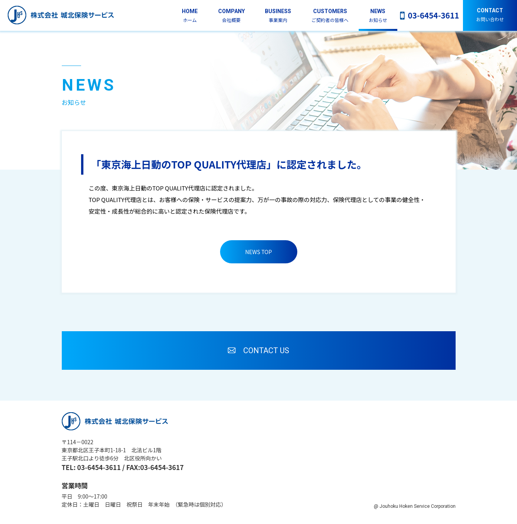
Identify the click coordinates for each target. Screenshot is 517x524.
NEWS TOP (258, 252)
